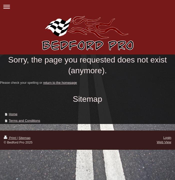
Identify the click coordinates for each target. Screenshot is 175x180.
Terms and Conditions (24, 120)
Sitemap (24, 138)
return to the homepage (60, 82)
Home (13, 114)
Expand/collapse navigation (87, 6)
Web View (164, 142)
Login (167, 138)
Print (10, 138)
